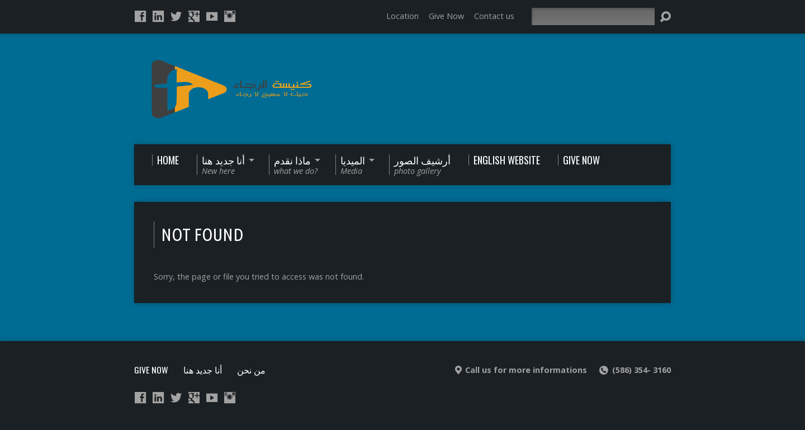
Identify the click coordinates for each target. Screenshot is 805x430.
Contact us (494, 16)
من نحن (251, 369)
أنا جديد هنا (202, 369)
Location (402, 16)
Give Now (446, 16)
